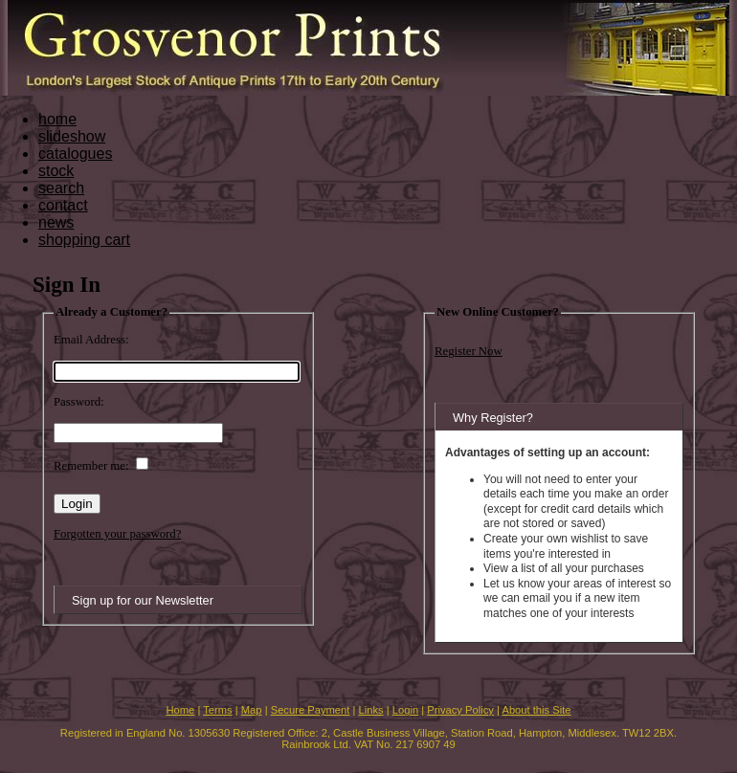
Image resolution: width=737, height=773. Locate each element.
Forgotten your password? (117, 534)
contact (63, 205)
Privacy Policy (460, 710)
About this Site (536, 710)
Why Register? (493, 417)
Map (251, 710)
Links (371, 710)
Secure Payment (310, 710)
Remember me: (91, 466)
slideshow (71, 136)
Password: (79, 402)
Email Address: (91, 339)
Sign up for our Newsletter (142, 600)
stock (56, 171)
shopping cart (84, 240)
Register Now (468, 351)
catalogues (75, 153)
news (56, 222)
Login (405, 710)
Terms (217, 710)
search (61, 188)
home (57, 119)
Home (180, 710)
